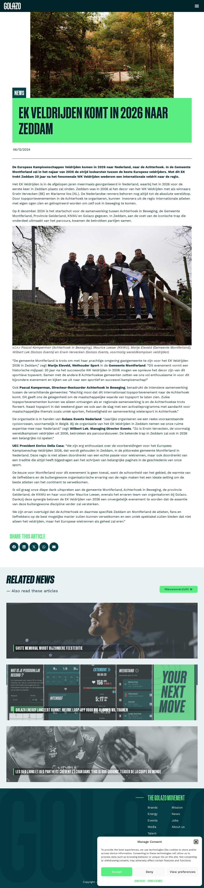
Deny (149, 872)
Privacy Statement (155, 880)
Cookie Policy (139, 880)
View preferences (182, 872)
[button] (196, 842)
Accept (117, 872)
